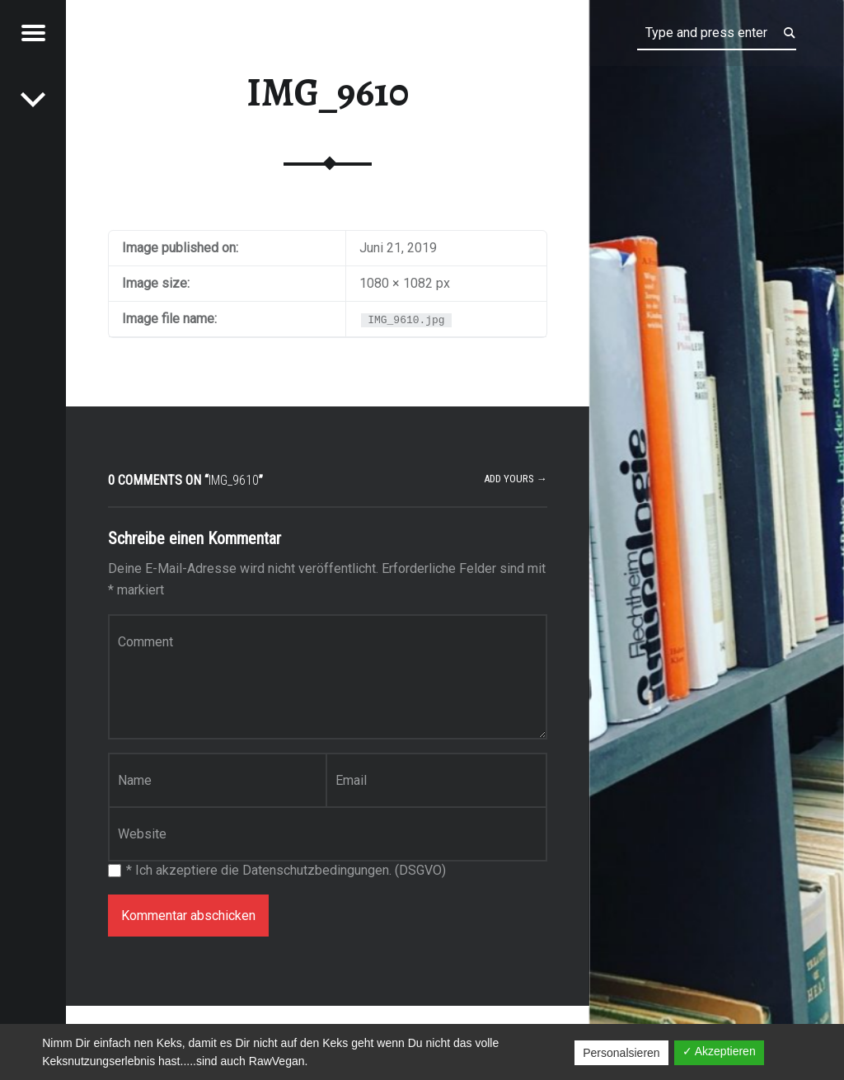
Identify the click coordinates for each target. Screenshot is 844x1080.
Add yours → (515, 478)
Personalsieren (621, 1052)
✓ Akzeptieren (719, 1051)
